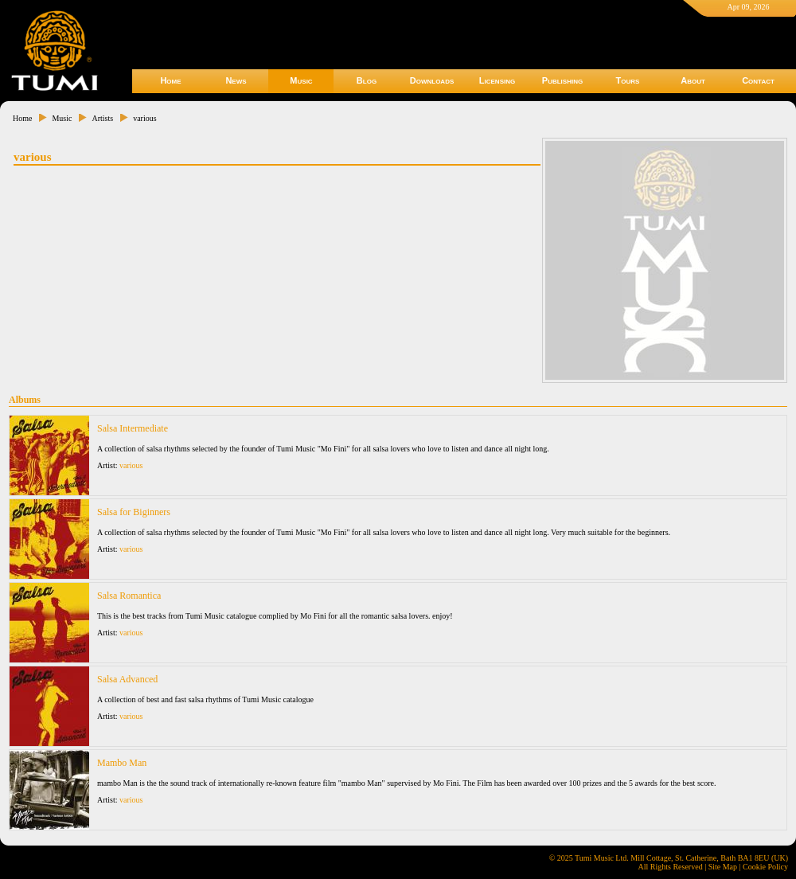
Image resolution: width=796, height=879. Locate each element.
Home (170, 80)
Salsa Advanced (127, 679)
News (235, 80)
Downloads (432, 80)
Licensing (497, 80)
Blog (367, 80)
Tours (628, 80)
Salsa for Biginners (133, 512)
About (693, 80)
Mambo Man (121, 762)
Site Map (722, 866)
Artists (102, 118)
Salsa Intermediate (132, 428)
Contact (758, 80)
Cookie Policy (765, 866)
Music (301, 80)
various (144, 118)
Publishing (562, 80)
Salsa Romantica (129, 595)
